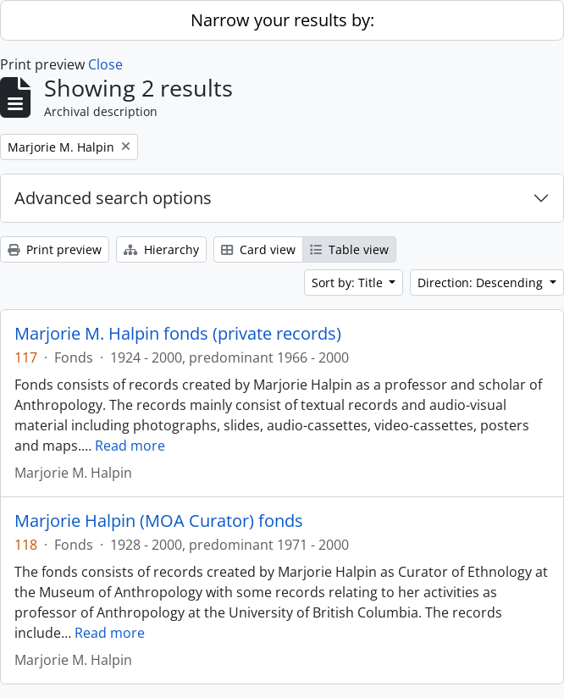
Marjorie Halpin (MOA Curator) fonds (158, 521)
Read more (130, 445)
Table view (349, 249)
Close (105, 64)
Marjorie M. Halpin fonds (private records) (177, 334)
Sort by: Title (349, 282)
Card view (258, 249)
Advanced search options (113, 197)
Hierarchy (161, 249)
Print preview (55, 249)
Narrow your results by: (282, 19)
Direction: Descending (481, 282)
